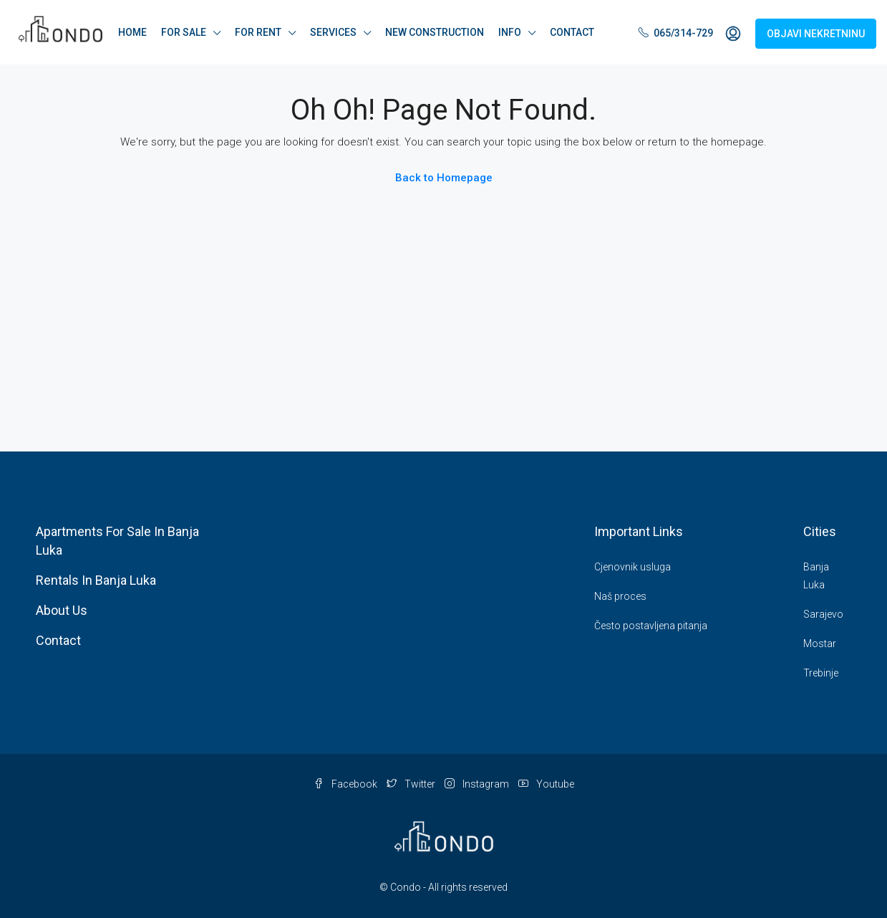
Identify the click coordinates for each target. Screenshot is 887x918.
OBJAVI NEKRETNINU (816, 33)
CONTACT (572, 32)
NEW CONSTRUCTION (434, 32)
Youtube (546, 784)
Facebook (346, 784)
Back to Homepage (444, 177)
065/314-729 (676, 33)
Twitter (412, 784)
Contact (58, 640)
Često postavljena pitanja (650, 625)
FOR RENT (258, 32)
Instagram (478, 784)
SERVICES (333, 32)
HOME (132, 32)
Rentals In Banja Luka (96, 580)
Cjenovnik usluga (632, 567)
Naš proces (620, 596)
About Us (61, 610)
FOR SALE (183, 32)
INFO (509, 32)
